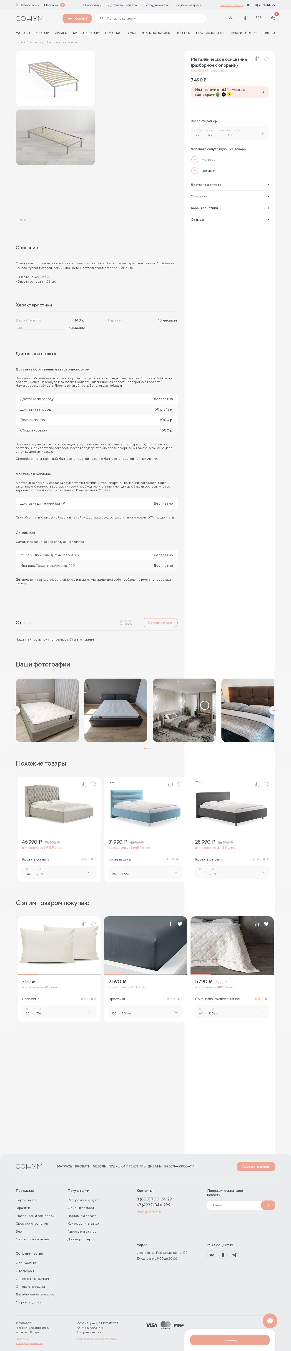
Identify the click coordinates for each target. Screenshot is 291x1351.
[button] (15, 826)
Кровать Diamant (35, 975)
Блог (19, 1231)
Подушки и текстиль (127, 1166)
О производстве (29, 1302)
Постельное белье (210, 33)
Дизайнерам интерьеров (35, 1294)
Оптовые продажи (30, 1286)
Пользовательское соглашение (97, 1339)
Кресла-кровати (86, 33)
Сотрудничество (156, 5)
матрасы (23, 33)
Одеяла (269, 33)
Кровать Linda (119, 975)
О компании (92, 5)
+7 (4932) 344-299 (153, 1205)
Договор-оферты (81, 1239)
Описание (230, 196)
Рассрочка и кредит (83, 1200)
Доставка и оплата (122, 5)
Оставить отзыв (160, 738)
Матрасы (65, 1166)
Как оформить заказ (83, 1223)
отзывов (217, 70)
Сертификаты (26, 1200)
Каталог (77, 18)
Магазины (51, 5)
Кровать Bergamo (209, 975)
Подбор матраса (189, 5)
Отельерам (25, 1271)
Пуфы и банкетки (244, 33)
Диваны (61, 33)
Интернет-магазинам (32, 1278)
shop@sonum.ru (149, 1212)
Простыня (116, 1115)
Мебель (99, 1166)
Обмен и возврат (81, 1208)
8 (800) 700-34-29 (261, 5)
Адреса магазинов (256, 1166)
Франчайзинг (26, 1263)
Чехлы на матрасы (156, 33)
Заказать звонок (231, 5)
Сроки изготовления (32, 1223)
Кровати (42, 33)
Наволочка (30, 1115)
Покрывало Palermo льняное (217, 1115)
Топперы (183, 33)
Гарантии (23, 1208)
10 (179, 975)
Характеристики (230, 208)
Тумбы (131, 33)
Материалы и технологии (35, 1216)
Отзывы (230, 219)
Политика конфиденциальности (29, 1341)
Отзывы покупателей (32, 1239)
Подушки (112, 33)
